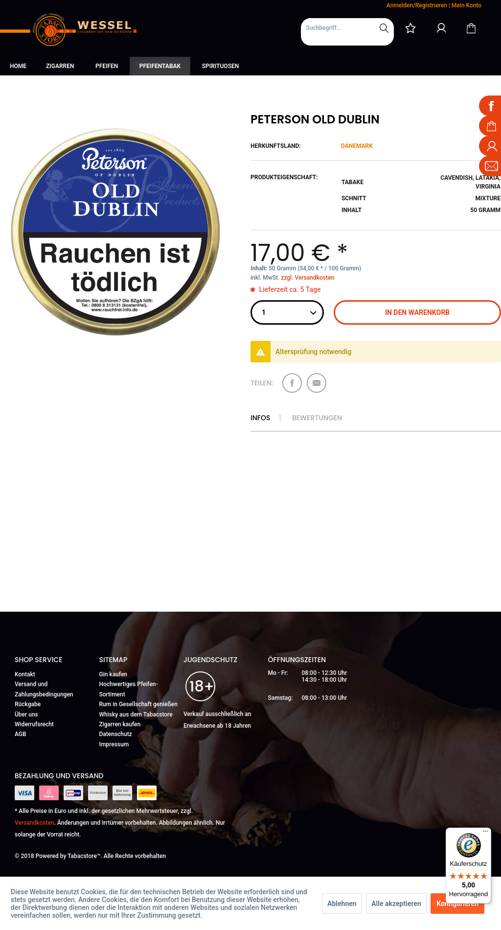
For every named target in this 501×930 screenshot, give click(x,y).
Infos (260, 417)
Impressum (114, 744)
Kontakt (25, 674)
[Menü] (485, 833)
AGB (20, 734)
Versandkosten (34, 822)
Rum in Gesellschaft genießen (138, 704)
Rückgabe (28, 704)
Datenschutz (115, 734)
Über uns (26, 714)
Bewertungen (317, 417)
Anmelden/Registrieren (417, 5)
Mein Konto (466, 5)
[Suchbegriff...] (347, 28)
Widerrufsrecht (34, 724)
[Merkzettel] (410, 28)
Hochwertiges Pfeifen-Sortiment (128, 689)
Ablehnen (342, 903)
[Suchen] (384, 28)
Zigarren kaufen (120, 724)
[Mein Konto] (441, 28)
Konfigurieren (457, 903)
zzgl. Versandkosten (307, 277)
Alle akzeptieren (396, 903)
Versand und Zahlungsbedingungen (44, 689)
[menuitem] (347, 32)
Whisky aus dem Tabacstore (136, 714)
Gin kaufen (113, 674)
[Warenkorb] (471, 28)
